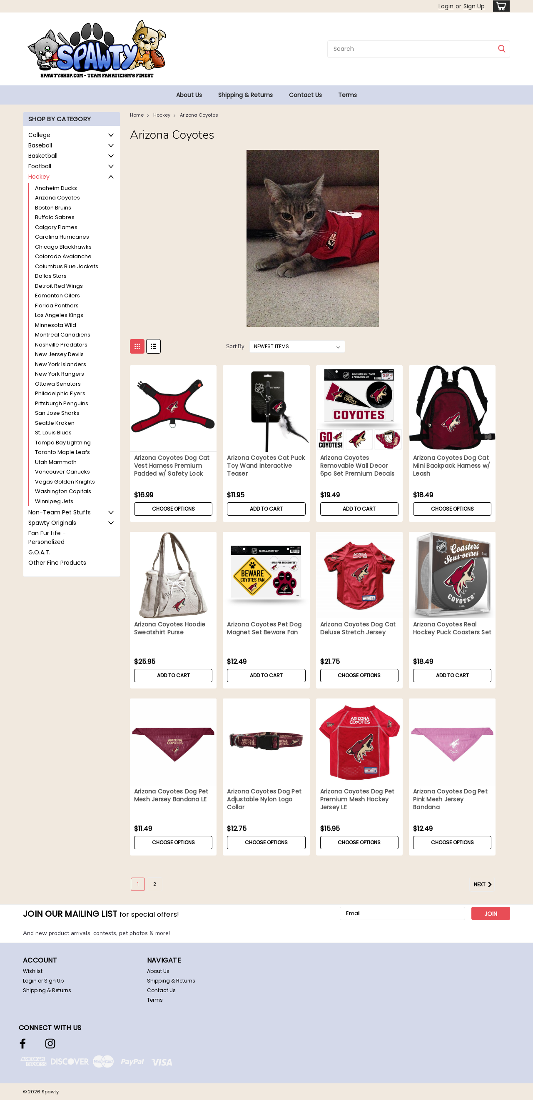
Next (484, 884)
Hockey (39, 176)
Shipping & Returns (245, 95)
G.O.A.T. (39, 552)
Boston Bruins (53, 208)
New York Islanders (60, 364)
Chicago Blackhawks (63, 247)
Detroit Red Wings (59, 286)
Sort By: (236, 346)
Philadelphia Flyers (60, 393)
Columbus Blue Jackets (66, 266)
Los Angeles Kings (59, 315)
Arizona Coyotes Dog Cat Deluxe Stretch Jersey (358, 628)
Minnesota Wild (55, 325)
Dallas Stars (51, 276)
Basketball (42, 156)
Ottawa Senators (58, 384)
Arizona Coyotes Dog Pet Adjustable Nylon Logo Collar (264, 799)
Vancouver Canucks (62, 472)
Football (39, 166)
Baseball (40, 145)
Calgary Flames (56, 227)
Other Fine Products (57, 563)
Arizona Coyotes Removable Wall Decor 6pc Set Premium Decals (357, 466)
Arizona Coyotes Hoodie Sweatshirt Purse (170, 628)
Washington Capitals (63, 491)
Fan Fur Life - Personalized (47, 537)
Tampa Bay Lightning (63, 442)
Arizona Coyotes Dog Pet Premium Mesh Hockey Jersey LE (357, 799)
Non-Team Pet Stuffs (59, 512)
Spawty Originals (52, 523)
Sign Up (474, 6)
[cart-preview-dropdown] (499, 6)
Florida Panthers (57, 305)
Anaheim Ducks (56, 188)
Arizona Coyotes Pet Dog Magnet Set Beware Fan (264, 628)
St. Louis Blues (53, 433)
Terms (347, 95)
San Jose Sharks (57, 413)
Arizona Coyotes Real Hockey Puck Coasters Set (452, 628)
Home (137, 115)
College (39, 135)
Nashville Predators (61, 345)
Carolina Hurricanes (62, 237)
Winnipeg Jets (54, 501)
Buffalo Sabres (55, 217)
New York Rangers (59, 374)
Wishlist (32, 971)
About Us (189, 95)
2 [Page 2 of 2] (154, 884)
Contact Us (305, 95)
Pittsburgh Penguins (61, 403)
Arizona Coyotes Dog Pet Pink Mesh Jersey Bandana (450, 799)
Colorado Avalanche (63, 256)
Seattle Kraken (55, 423)
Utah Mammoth (56, 462)
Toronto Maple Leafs (62, 452)
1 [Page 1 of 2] (138, 884)
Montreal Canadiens (62, 335)
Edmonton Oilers (57, 295)
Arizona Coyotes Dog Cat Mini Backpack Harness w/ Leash (451, 466)
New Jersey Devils (59, 354)
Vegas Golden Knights (65, 482)
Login (445, 6)
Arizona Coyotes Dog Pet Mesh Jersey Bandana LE (171, 795)
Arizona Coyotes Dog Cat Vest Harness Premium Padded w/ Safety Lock (172, 466)
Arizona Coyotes (57, 198)
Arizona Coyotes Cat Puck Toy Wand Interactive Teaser (266, 466)
